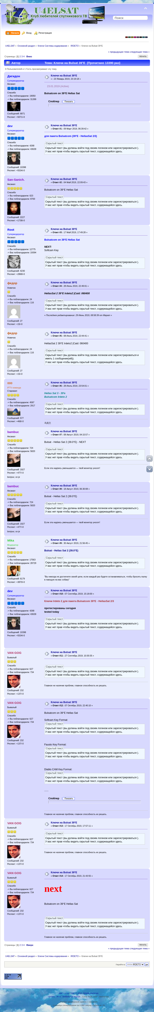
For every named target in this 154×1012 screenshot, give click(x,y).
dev (9, 126)
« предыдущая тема (118, 52)
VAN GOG (14, 652)
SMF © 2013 (76, 993)
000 (9, 383)
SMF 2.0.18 (64, 993)
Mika (10, 540)
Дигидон (13, 76)
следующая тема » (140, 52)
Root (10, 229)
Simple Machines (90, 993)
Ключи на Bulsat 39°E (64, 75)
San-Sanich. (16, 179)
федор (12, 283)
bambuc (13, 432)
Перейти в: (120, 964)
